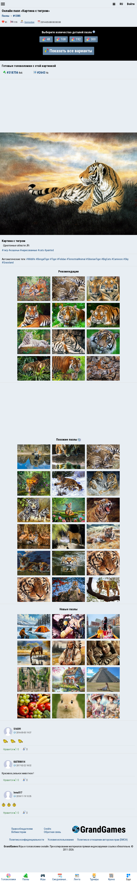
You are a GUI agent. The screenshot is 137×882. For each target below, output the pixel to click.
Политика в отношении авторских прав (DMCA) (102, 868)
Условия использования (61, 868)
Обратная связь (52, 861)
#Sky (125, 259)
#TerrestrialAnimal (76, 259)
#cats (41, 250)
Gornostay (29, 22)
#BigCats (106, 259)
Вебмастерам (18, 861)
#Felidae (61, 259)
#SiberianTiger (93, 259)
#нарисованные (28, 250)
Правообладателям (22, 857)
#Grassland (8, 262)
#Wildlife (30, 259)
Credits (47, 857)
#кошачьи (14, 250)
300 (91, 39)
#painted (49, 250)
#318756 (11, 72)
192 (76, 39)
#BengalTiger (42, 259)
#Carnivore (117, 259)
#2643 (40, 72)
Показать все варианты (68, 50)
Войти (131, 4)
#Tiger (53, 259)
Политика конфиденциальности (26, 868)
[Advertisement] (68, 106)
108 (61, 39)
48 (46, 39)
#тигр (5, 250)
